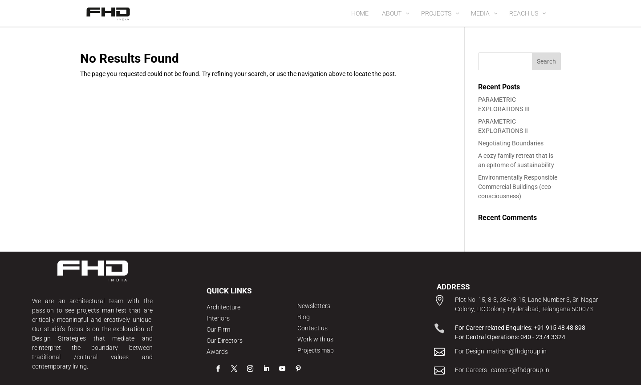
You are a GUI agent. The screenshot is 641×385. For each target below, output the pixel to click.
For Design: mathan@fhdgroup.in (501, 351)
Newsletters (313, 305)
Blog (303, 317)
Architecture (223, 307)
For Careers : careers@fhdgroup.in (502, 369)
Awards (217, 351)
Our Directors (225, 340)
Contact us (312, 328)
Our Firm (218, 329)
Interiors (218, 318)
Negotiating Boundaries (511, 143)
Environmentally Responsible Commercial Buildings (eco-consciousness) (517, 187)
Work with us (315, 339)
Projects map (315, 350)
